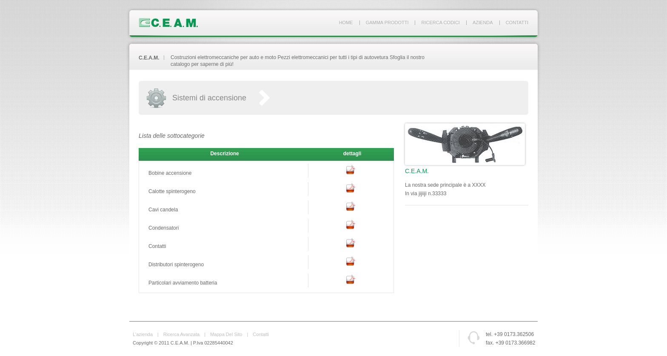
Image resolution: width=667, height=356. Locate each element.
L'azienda (143, 334)
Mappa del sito (226, 334)
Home (346, 22)
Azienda (483, 22)
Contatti (517, 22)
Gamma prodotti (387, 22)
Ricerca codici (440, 22)
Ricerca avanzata (181, 334)
